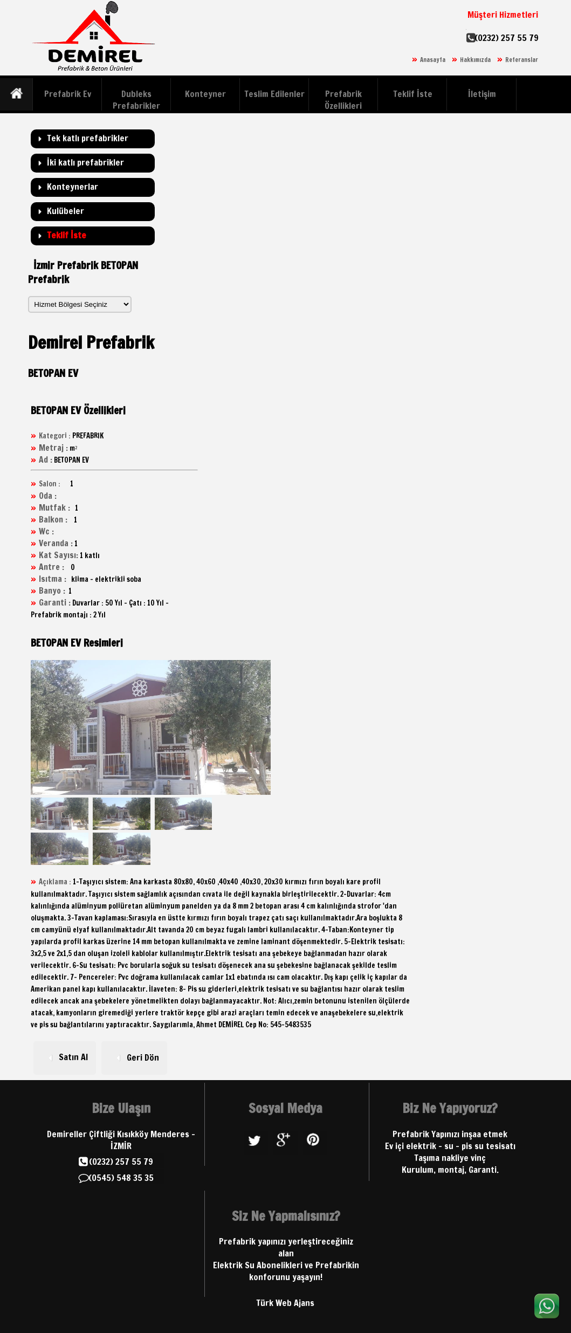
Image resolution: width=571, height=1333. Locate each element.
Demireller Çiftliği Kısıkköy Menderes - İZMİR (121, 1140)
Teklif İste (412, 94)
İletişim (482, 94)
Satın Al (65, 1057)
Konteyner (205, 94)
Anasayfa (432, 60)
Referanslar (521, 60)
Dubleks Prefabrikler (136, 100)
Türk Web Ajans (285, 1303)
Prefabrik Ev (67, 94)
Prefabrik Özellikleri (343, 100)
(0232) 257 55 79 (506, 38)
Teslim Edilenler (274, 94)
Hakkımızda (475, 60)
